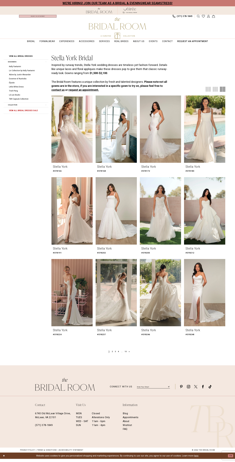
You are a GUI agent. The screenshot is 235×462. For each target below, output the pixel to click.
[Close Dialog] (4, 458)
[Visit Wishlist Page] (203, 17)
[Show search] (198, 17)
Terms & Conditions (47, 453)
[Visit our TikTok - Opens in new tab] (210, 389)
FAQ (125, 432)
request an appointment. (83, 92)
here (196, 458)
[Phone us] (182, 17)
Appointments (130, 420)
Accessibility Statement (71, 453)
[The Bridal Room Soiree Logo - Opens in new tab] (130, 10)
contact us (58, 92)
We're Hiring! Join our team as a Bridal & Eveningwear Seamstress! (117, 3)
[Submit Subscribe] (168, 389)
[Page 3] (114, 354)
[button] (208, 17)
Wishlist (127, 428)
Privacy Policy (27, 453)
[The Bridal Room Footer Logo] (65, 387)
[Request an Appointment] (38, 18)
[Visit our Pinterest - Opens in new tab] (181, 389)
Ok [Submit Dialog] (230, 458)
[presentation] (72, 132)
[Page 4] (118, 354)
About (126, 424)
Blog (125, 416)
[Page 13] (127, 354)
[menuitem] (38, 18)
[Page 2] (111, 354)
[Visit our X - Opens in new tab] (196, 389)
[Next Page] (131, 354)
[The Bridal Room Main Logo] (117, 28)
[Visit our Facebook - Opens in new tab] (203, 389)
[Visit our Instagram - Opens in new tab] (188, 389)
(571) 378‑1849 (44, 428)
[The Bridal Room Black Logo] (99, 10)
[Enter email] (153, 389)
